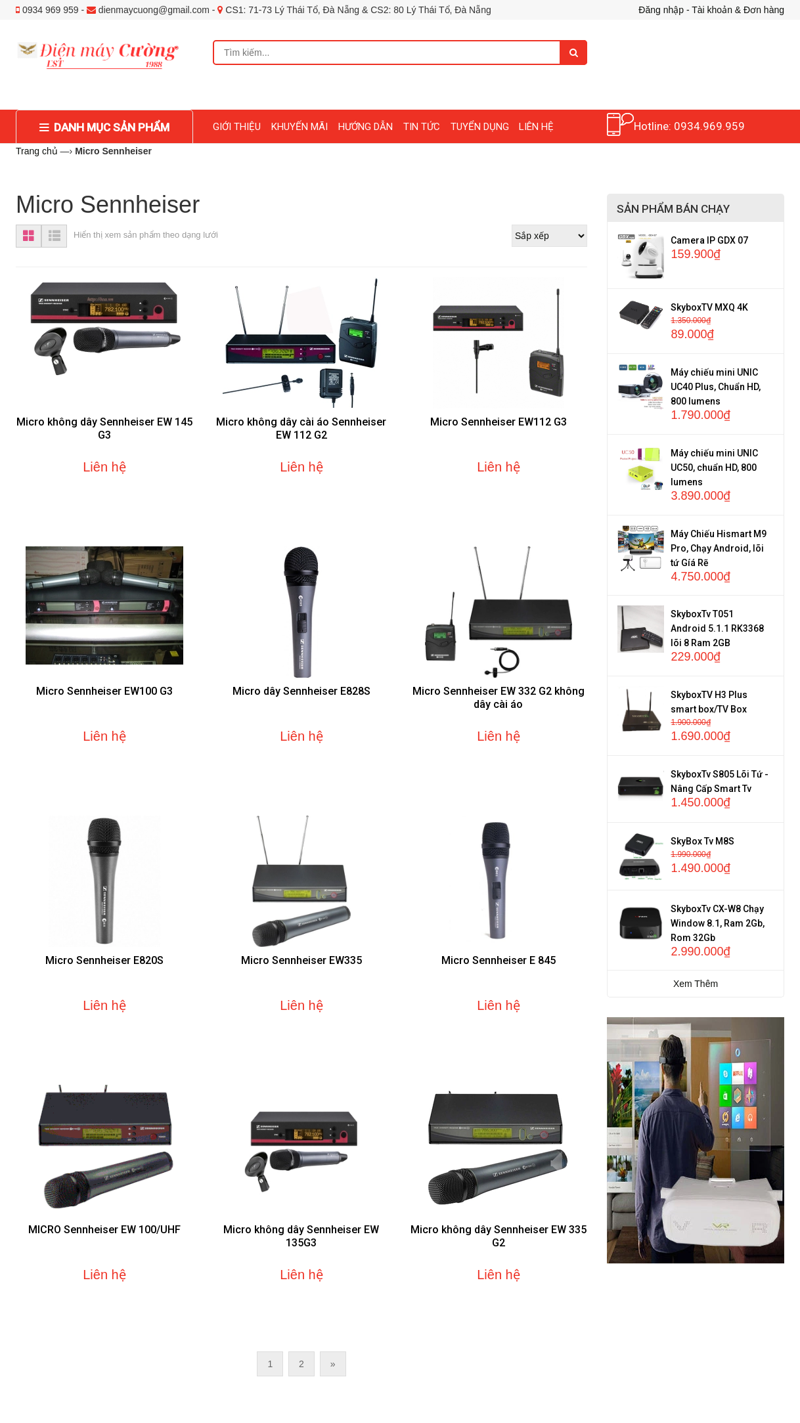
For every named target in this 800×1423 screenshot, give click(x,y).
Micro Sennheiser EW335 (301, 960)
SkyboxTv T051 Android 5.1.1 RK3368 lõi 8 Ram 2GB (717, 628)
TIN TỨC (421, 127)
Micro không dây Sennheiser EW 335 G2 (499, 1236)
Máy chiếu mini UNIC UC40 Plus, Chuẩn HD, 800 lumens (716, 386)
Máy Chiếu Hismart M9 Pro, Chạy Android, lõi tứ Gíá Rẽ (719, 548)
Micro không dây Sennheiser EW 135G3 (301, 1236)
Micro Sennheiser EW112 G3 (498, 422)
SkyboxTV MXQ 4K (709, 307)
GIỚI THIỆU (237, 127)
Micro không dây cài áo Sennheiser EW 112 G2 (301, 428)
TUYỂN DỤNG (480, 127)
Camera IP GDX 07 (709, 240)
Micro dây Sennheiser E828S (301, 691)
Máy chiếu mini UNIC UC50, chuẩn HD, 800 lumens (714, 467)
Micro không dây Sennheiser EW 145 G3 (104, 428)
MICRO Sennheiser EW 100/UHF (104, 1229)
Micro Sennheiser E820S (104, 960)
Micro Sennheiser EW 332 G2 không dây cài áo (498, 698)
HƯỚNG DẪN (365, 127)
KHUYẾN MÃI (299, 127)
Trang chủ (37, 151)
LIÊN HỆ (536, 127)
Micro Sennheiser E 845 (498, 960)
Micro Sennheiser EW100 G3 (104, 691)
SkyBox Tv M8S (702, 841)
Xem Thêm (695, 983)
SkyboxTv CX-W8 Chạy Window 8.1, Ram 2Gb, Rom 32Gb (718, 923)
